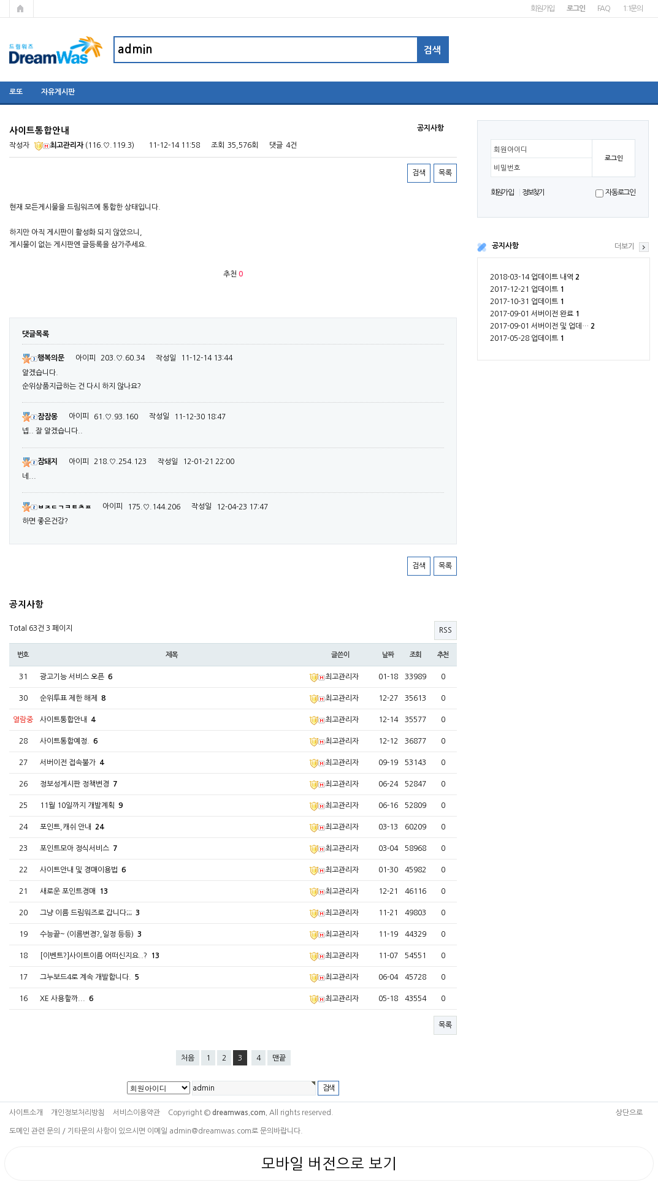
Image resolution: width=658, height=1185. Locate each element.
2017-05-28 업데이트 (527, 338)
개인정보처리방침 (78, 1112)
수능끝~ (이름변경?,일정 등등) (91, 934)
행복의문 (43, 358)
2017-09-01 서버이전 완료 (535, 314)
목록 (445, 173)
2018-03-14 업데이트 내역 (535, 277)
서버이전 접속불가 (72, 762)
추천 (443, 654)
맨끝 (279, 1058)
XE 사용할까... (66, 998)
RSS (445, 630)
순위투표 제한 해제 (72, 698)
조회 (416, 654)
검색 (419, 173)
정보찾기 (533, 192)
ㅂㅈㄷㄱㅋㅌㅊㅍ (56, 507)
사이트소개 (26, 1112)
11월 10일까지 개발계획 (81, 805)
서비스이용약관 (136, 1112)
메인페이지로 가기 (21, 8)
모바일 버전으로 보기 (329, 1163)
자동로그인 (620, 192)
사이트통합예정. (69, 741)
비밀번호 (507, 168)
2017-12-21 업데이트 (527, 289)
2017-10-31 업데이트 (527, 301)
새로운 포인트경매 (74, 891)
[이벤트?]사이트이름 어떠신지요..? (99, 955)
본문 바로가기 (0, 0)
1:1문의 (632, 8)
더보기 (624, 246)
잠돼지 (40, 461)
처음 (187, 1058)
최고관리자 (58, 145)
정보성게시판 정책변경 (78, 784)
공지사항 (505, 246)
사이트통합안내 (67, 719)
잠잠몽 (40, 417)
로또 (16, 92)
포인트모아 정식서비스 (78, 848)
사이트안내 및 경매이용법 (83, 870)
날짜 (388, 654)
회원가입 (542, 8)
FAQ (603, 8)
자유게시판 (58, 92)
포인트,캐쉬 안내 (72, 827)
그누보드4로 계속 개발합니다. (89, 977)
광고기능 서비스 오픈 (76, 676)
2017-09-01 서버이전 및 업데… (542, 326)
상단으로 (629, 1112)
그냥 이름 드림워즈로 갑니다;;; (90, 912)
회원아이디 (510, 149)
